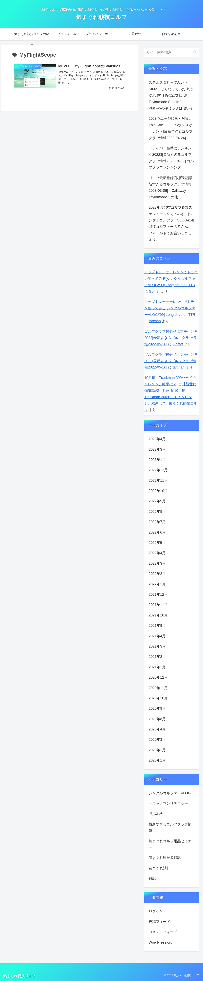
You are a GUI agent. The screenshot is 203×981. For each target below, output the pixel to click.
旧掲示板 (156, 814)
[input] (171, 52)
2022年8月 (157, 512)
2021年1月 (157, 667)
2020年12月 (158, 677)
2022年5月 (157, 543)
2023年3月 (157, 449)
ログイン (156, 911)
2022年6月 (157, 532)
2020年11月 (158, 688)
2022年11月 (158, 480)
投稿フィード (159, 922)
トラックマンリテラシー (168, 803)
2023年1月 (157, 460)
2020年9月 (157, 708)
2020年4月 (157, 729)
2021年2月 (157, 657)
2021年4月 (157, 636)
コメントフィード (163, 932)
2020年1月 (157, 760)
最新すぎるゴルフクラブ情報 (170, 827)
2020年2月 (157, 750)
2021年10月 (158, 615)
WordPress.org (160, 942)
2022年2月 (157, 574)
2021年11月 (158, 605)
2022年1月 (157, 584)
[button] (194, 52)
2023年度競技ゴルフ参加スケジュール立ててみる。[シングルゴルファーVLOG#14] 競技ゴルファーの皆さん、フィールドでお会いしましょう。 (171, 223)
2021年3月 (157, 646)
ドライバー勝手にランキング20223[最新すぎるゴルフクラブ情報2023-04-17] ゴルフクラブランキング (171, 157)
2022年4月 (157, 553)
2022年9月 (157, 501)
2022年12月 (158, 470)
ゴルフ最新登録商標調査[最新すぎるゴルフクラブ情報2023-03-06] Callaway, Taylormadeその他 (170, 187)
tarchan (155, 321)
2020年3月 (157, 740)
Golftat (154, 291)
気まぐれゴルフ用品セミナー (170, 844)
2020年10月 (158, 698)
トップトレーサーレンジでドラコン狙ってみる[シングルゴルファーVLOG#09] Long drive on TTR (171, 278)
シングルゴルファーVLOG (170, 793)
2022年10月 (158, 491)
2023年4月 (157, 439)
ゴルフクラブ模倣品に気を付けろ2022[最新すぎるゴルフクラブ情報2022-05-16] (171, 338)
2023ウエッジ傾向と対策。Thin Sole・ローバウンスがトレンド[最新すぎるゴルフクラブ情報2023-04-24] (170, 128)
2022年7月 (157, 522)
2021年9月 (157, 626)
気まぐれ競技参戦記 (165, 858)
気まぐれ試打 (159, 868)
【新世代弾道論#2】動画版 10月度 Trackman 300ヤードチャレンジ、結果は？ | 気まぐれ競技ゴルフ (170, 397)
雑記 (152, 878)
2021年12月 (158, 594)
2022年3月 (157, 563)
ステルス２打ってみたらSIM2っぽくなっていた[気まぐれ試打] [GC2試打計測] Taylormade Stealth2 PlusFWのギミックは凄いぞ (171, 95)
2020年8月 (157, 719)
